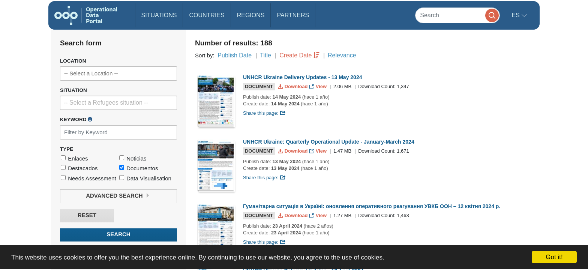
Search (118, 234)
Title (265, 55)
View (318, 86)
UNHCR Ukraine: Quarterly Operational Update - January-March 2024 (328, 142)
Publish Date (235, 55)
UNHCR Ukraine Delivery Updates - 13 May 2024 (302, 77)
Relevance (342, 55)
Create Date (295, 55)
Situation (73, 90)
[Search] (457, 15)
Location (73, 61)
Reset (87, 215)
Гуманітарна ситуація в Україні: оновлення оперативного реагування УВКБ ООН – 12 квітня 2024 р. (371, 206)
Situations (159, 15)
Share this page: (264, 113)
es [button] (516, 15)
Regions (251, 15)
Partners (293, 15)
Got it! (554, 257)
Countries (206, 15)
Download (293, 86)
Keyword (76, 119)
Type (66, 149)
